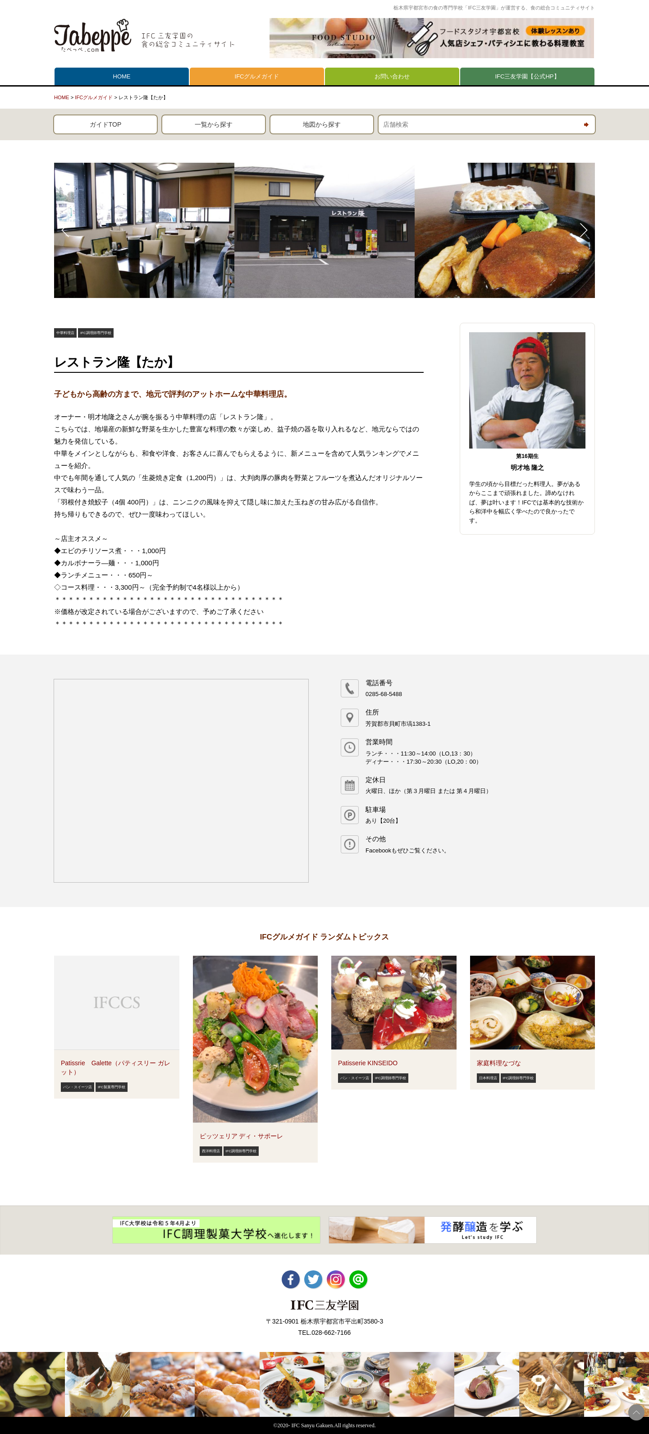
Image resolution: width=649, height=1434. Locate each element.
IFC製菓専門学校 (111, 1087)
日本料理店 (488, 1078)
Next (583, 230)
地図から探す (322, 124)
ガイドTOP (106, 124)
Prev (66, 230)
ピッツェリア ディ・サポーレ (241, 1136)
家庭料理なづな (499, 1063)
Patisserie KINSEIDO (368, 1063)
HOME (122, 76)
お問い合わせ (392, 76)
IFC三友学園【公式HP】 (527, 76)
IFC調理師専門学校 (95, 333)
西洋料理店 (211, 1151)
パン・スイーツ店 (77, 1087)
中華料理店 (65, 333)
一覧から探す (214, 124)
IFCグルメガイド (257, 76)
